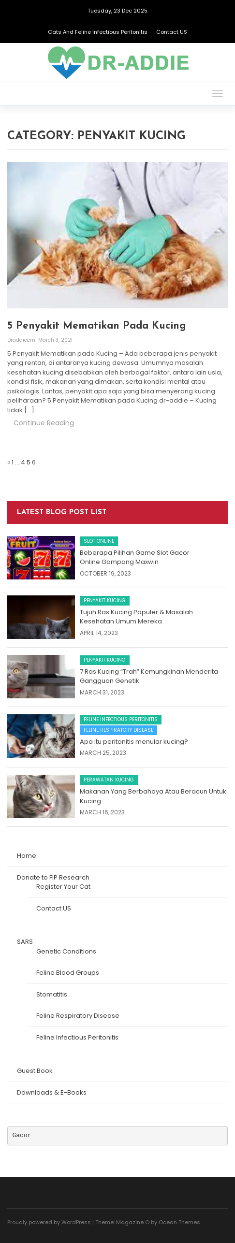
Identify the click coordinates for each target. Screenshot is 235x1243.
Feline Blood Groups (67, 972)
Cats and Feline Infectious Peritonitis (97, 32)
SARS (25, 941)
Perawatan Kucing (109, 779)
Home (26, 855)
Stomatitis (51, 994)
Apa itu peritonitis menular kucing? (134, 741)
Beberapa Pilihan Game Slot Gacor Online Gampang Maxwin (135, 557)
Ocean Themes (179, 1222)
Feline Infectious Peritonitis (121, 719)
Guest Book (35, 1070)
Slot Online (99, 541)
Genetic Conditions (66, 951)
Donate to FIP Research (53, 877)
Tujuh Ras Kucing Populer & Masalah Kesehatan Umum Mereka (136, 616)
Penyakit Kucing (105, 600)
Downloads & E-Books (52, 1092)
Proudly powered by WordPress (49, 1222)
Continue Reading (44, 423)
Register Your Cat (63, 886)
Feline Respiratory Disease (118, 730)
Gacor (22, 1135)
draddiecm (22, 340)
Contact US (171, 32)
